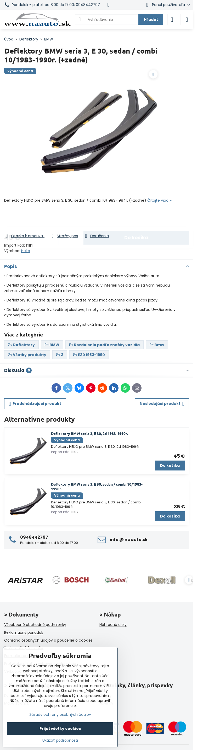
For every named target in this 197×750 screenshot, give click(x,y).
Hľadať (151, 19)
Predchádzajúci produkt (35, 403)
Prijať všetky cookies (60, 728)
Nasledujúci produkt (162, 403)
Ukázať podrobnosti (60, 740)
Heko (25, 250)
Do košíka (136, 218)
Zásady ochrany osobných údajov (60, 714)
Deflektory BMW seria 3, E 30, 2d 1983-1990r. (89, 433)
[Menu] (187, 19)
